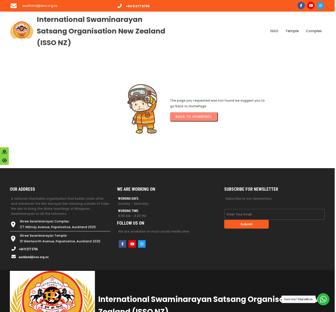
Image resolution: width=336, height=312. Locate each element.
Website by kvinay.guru (264, 296)
